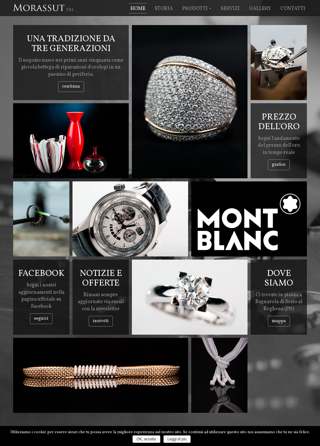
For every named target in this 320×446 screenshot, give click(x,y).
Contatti (292, 8)
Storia (164, 8)
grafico (279, 165)
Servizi (230, 8)
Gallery (260, 8)
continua (71, 86)
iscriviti (101, 321)
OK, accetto (146, 439)
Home (137, 8)
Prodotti (196, 8)
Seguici (41, 319)
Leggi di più (177, 439)
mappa (279, 321)
